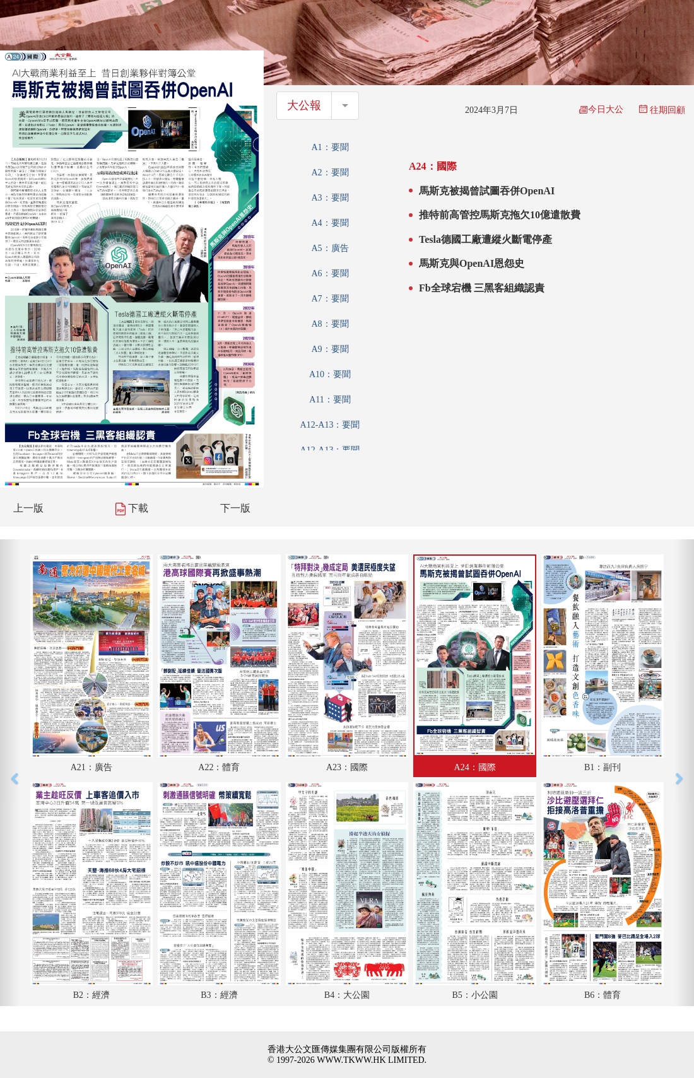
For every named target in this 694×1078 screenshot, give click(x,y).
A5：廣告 (329, 248)
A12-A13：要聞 (330, 425)
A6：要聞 (329, 273)
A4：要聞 (329, 223)
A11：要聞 (330, 399)
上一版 (28, 508)
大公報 (304, 105)
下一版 (235, 508)
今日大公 (601, 109)
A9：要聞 (329, 349)
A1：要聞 (329, 147)
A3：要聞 (329, 197)
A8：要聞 (329, 324)
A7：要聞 (329, 298)
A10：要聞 (330, 374)
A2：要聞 (329, 172)
